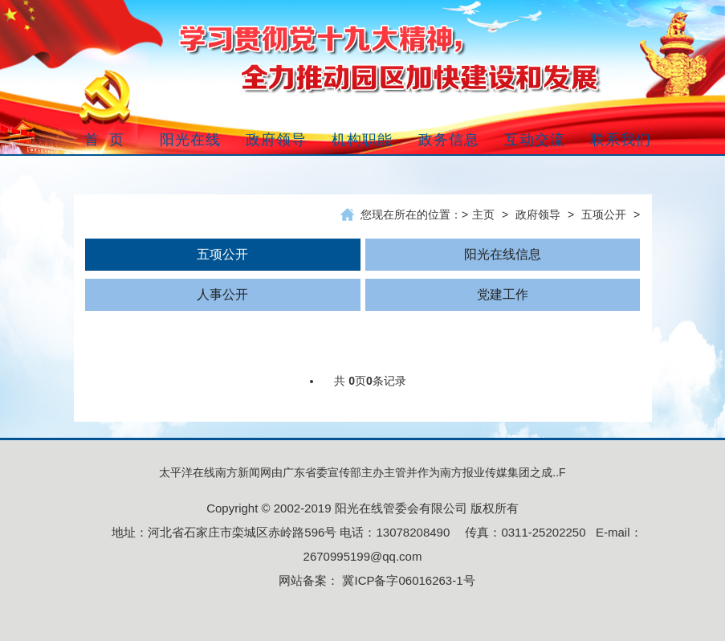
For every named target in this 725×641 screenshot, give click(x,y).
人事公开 (222, 294)
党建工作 (502, 294)
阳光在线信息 (502, 254)
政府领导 (537, 214)
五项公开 (603, 214)
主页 (483, 214)
